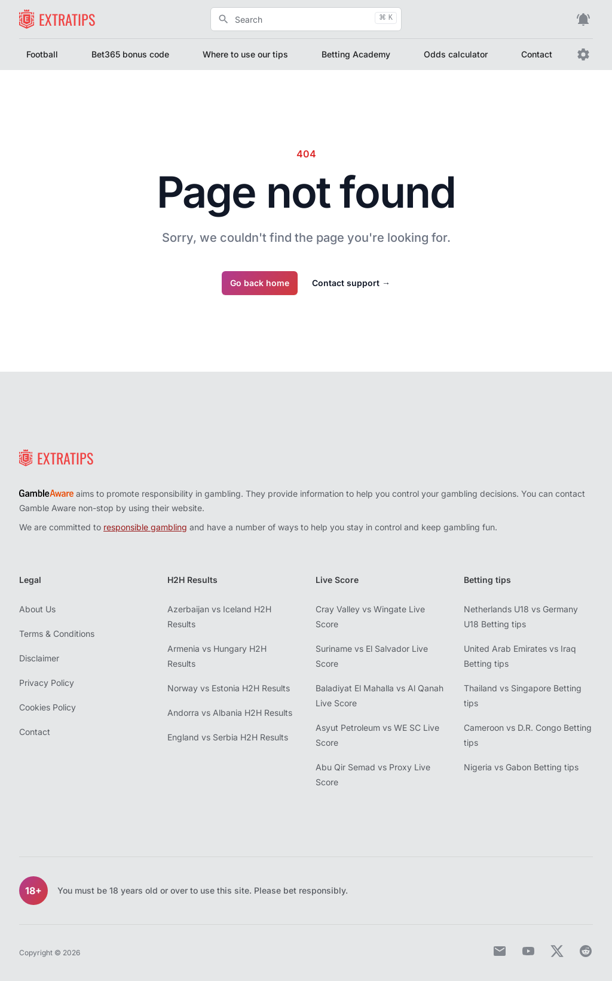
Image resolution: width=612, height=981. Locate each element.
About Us (37, 609)
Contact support (351, 283)
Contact (536, 54)
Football (42, 54)
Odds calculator (456, 54)
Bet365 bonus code (130, 54)
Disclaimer (39, 658)
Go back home (259, 283)
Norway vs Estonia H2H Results (228, 688)
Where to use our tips (245, 54)
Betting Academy (356, 54)
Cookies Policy (47, 707)
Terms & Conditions (56, 633)
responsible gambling (145, 527)
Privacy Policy (46, 683)
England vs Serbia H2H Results (227, 737)
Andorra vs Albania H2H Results (229, 712)
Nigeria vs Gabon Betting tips (521, 767)
